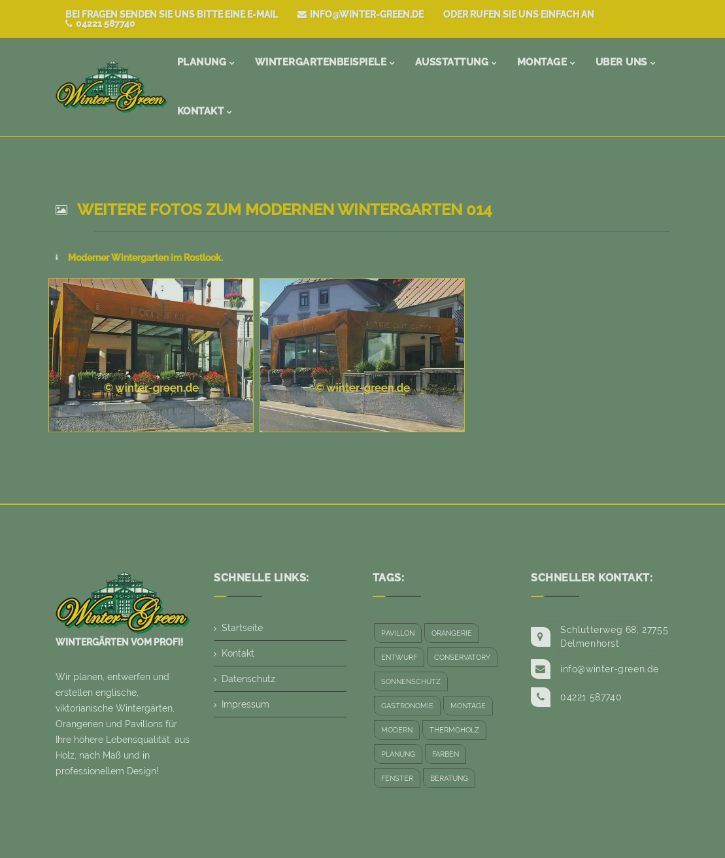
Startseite (242, 628)
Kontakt (238, 653)
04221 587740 (100, 23)
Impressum (245, 704)
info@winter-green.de (360, 14)
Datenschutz (248, 679)
